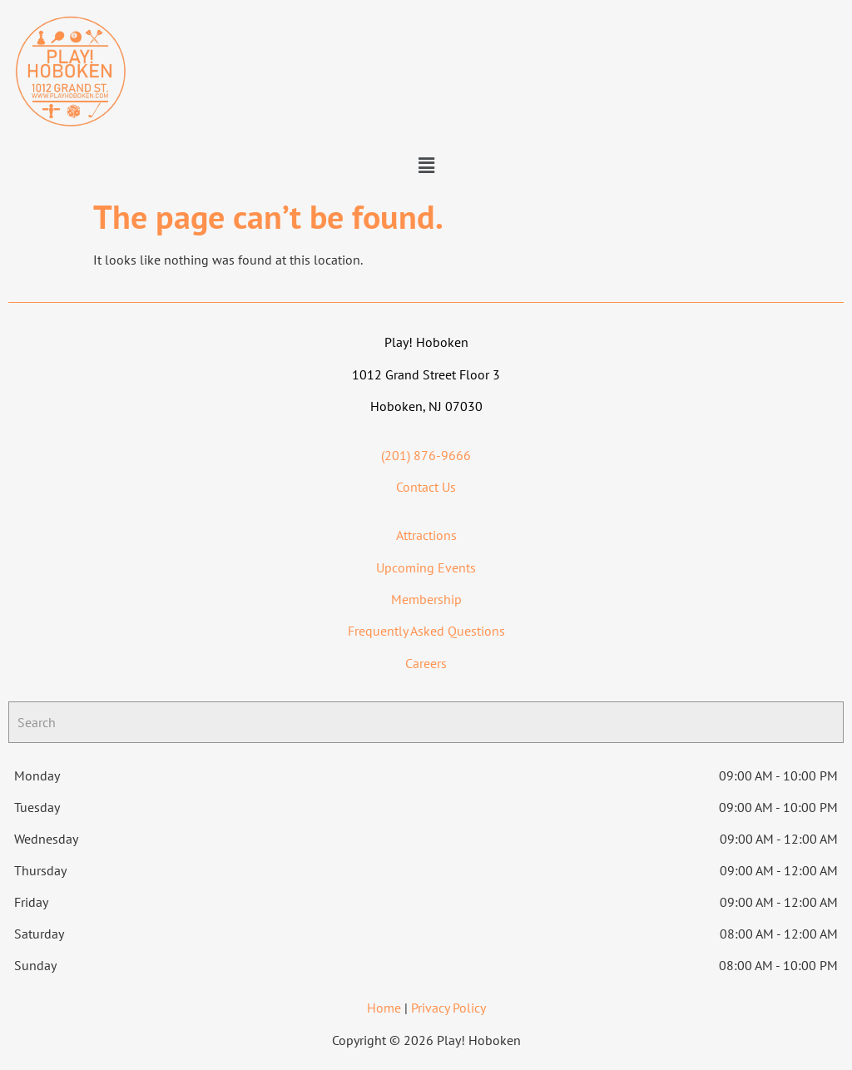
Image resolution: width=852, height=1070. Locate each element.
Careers (426, 663)
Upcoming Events (426, 567)
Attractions (426, 535)
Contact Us (426, 486)
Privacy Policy (448, 1007)
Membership (426, 599)
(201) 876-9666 (426, 455)
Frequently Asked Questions (426, 630)
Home (384, 1007)
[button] (426, 166)
